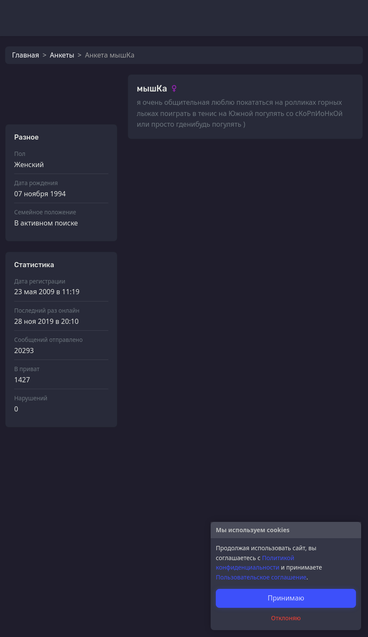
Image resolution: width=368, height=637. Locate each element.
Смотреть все (335, 163)
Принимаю (285, 598)
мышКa (168, 246)
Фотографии (158, 164)
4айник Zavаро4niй (188, 556)
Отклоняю (286, 618)
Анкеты (62, 55)
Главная (25, 55)
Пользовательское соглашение (261, 577)
